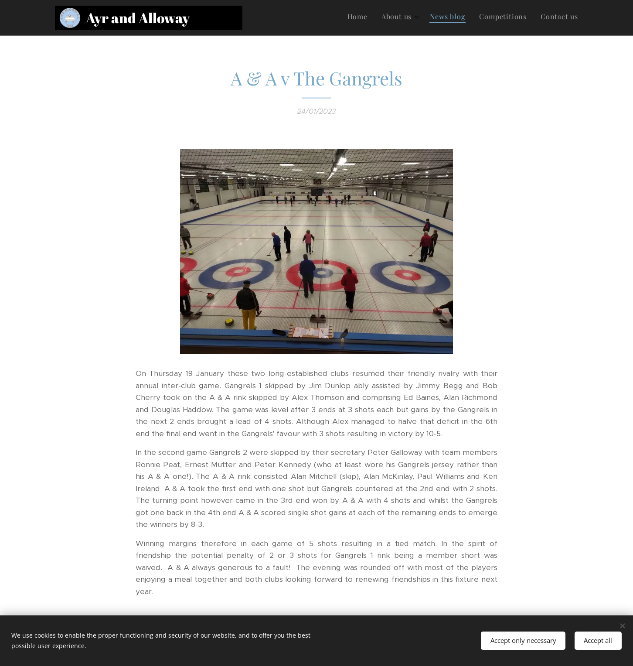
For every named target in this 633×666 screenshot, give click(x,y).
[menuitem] (520, 18)
